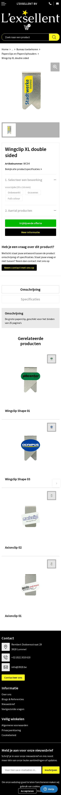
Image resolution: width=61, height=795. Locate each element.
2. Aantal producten (18, 210)
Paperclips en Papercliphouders (19, 53)
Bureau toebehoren (27, 49)
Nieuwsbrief (8, 704)
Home (5, 49)
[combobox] (25, 37)
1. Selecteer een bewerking (23, 180)
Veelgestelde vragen (13, 709)
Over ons (6, 694)
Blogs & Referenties (13, 699)
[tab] (30, 289)
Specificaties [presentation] (30, 299)
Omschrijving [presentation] (30, 289)
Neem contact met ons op (19, 267)
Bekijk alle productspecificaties (23, 169)
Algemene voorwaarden (15, 725)
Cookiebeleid (9, 735)
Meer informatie (30, 232)
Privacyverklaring (11, 730)
